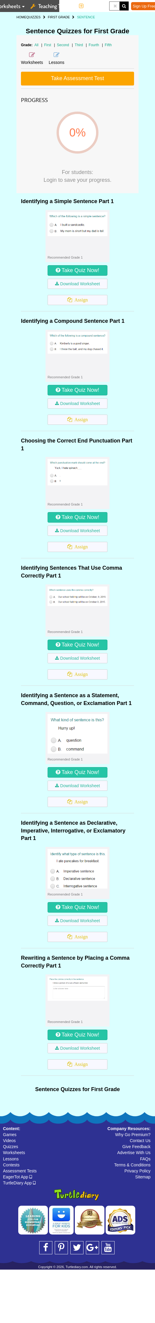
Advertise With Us (134, 1152)
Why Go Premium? (133, 1134)
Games (9, 1134)
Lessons (11, 1158)
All (36, 45)
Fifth (108, 45)
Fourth (94, 45)
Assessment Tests (20, 1170)
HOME (21, 17)
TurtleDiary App (19, 1182)
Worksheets (14, 1152)
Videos (9, 1140)
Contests (11, 1164)
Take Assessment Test (77, 78)
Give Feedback (136, 1146)
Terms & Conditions (132, 1164)
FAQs (145, 1158)
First (48, 45)
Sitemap (143, 1176)
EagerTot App (17, 1176)
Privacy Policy (137, 1170)
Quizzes (10, 1146)
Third (79, 45)
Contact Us (140, 1140)
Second (63, 45)
